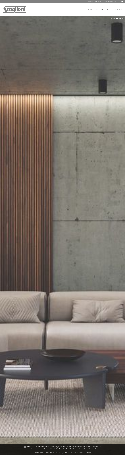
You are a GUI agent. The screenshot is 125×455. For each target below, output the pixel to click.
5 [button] (122, 18)
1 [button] (111, 18)
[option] (62, 235)
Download (90, 1)
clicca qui (58, 452)
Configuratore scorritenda (110, 1)
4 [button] (120, 18)
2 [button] (114, 18)
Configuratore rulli (98, 1)
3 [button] (117, 18)
